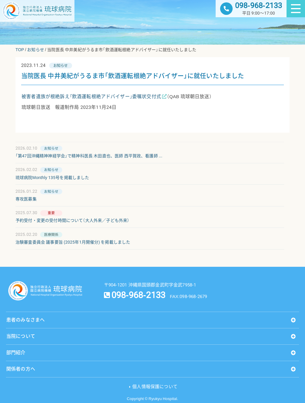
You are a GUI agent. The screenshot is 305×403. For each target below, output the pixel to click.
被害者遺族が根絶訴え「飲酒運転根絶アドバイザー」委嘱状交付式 (91, 96)
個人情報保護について (155, 386)
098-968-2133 (258, 5)
